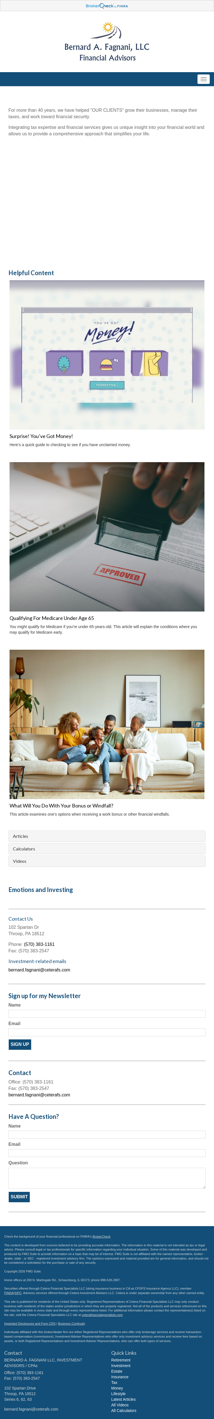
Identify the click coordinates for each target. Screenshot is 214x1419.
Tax (114, 1382)
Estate (116, 1371)
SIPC (18, 1293)
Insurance (119, 1377)
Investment (120, 1365)
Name (14, 1005)
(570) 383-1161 (39, 944)
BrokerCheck (102, 1236)
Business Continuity (71, 1323)
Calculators (24, 848)
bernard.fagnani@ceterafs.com (39, 970)
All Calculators (123, 1410)
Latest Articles (123, 1399)
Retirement (120, 1360)
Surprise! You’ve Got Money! (41, 436)
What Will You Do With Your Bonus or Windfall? (61, 805)
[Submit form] (19, 1197)
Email (14, 1023)
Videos (19, 861)
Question (18, 1162)
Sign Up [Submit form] (20, 1044)
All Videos (120, 1405)
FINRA (8, 1293)
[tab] (107, 836)
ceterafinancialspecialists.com (102, 1315)
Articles (20, 836)
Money (117, 1388)
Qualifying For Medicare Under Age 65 (52, 618)
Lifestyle (118, 1393)
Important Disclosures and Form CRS (30, 1323)
